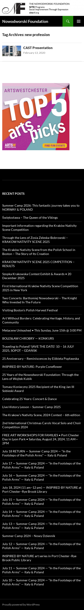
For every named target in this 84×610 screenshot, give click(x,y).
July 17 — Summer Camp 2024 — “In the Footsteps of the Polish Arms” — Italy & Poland (41, 465)
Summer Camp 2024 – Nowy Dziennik (28, 536)
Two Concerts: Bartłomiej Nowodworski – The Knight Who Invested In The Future (39, 300)
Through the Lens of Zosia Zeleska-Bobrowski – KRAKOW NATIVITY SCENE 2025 (35, 240)
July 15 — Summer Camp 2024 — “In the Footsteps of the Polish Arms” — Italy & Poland (41, 501)
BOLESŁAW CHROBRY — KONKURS (28, 338)
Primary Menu (78, 21)
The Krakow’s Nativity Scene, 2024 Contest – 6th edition (41, 415)
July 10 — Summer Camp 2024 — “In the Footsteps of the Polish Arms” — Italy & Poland (41, 582)
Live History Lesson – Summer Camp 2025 (31, 407)
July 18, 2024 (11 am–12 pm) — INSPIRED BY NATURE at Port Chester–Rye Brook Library (41, 489)
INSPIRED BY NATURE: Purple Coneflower (32, 366)
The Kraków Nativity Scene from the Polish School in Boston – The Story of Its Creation (38, 252)
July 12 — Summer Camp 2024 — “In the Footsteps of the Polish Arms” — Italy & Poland (41, 546)
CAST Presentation (38, 48)
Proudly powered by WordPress (21, 604)
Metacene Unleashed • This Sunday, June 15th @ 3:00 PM (42, 330)
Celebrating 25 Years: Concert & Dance (29, 399)
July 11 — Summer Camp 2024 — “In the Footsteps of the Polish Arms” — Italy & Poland (41, 570)
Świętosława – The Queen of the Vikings (30, 217)
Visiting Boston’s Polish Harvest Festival (30, 310)
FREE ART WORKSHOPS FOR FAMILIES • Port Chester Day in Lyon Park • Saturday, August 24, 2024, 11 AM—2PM (40, 439)
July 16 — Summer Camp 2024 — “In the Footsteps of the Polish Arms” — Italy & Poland (41, 477)
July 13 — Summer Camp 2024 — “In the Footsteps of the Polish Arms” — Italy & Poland (41, 526)
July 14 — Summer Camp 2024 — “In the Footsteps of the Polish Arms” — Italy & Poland (41, 514)
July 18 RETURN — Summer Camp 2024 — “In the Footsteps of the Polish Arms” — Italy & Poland (36, 453)
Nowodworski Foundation (25, 21)
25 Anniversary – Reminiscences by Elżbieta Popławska (40, 358)
